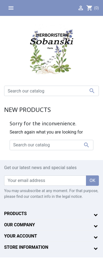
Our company (19, 224)
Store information (26, 247)
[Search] (51, 91)
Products (15, 213)
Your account (20, 236)
